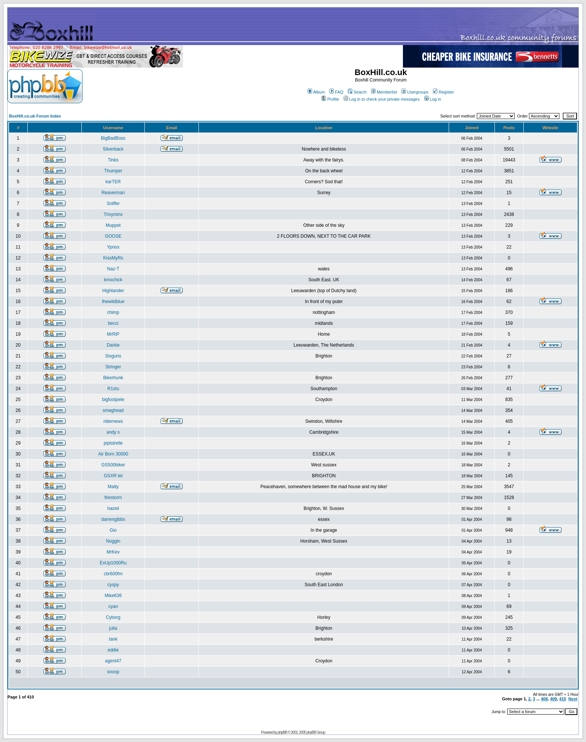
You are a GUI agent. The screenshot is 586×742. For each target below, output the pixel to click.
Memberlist (384, 92)
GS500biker (113, 465)
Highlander (113, 290)
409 (553, 699)
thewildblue (113, 301)
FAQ (336, 92)
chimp (113, 312)
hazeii (113, 508)
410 (562, 699)
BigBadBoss (113, 138)
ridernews (113, 421)
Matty (113, 486)
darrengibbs (113, 519)
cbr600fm (113, 573)
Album (316, 92)
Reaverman (113, 192)
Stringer (113, 366)
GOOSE (113, 236)
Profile (330, 99)
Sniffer (113, 203)
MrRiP (113, 334)
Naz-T (113, 268)
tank (113, 639)
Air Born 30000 (113, 454)
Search (357, 92)
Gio (113, 530)
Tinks (113, 160)
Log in (432, 99)
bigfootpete (113, 399)
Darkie (113, 345)
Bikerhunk (113, 377)
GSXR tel (113, 475)
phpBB (282, 732)
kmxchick (113, 279)
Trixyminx (113, 214)
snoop (113, 671)
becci (113, 323)
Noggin (113, 541)
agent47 (113, 661)
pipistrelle (113, 443)
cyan (113, 606)
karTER (113, 181)
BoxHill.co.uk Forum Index (35, 116)
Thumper (113, 170)
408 (544, 699)
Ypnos (113, 247)
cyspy (113, 584)
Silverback (113, 149)
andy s (113, 432)
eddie (113, 650)
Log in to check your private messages (382, 99)
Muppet (113, 225)
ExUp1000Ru (113, 563)
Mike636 (113, 595)
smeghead (113, 410)
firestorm (113, 497)
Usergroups (414, 92)
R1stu (113, 388)
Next (572, 699)
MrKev (113, 552)
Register (443, 92)
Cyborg (113, 617)
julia (113, 628)
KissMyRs (113, 258)
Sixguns (113, 356)
